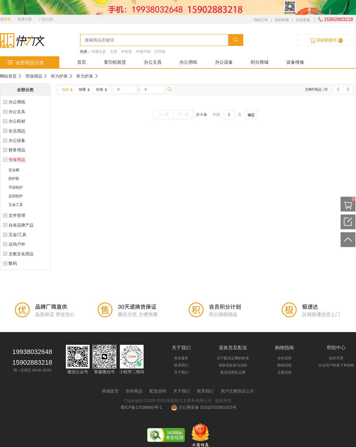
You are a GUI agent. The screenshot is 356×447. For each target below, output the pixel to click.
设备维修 (295, 62)
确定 (251, 115)
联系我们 (181, 365)
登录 (7, 19)
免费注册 (25, 19)
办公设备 (224, 62)
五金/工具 (17, 234)
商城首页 (110, 391)
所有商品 (134, 391)
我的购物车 (326, 40)
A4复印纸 (143, 51)
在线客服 (303, 20)
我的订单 (261, 20)
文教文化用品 (21, 253)
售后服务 (181, 358)
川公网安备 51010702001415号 (204, 407)
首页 (81, 62)
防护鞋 (14, 179)
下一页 (183, 115)
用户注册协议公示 (237, 391)
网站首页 (8, 76)
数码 (13, 263)
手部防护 (16, 187)
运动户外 (17, 244)
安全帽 (14, 170)
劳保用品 (34, 76)
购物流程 (284, 365)
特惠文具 (99, 51)
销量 (84, 89)
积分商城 (259, 62)
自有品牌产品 (21, 225)
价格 (101, 89)
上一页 (163, 115)
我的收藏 (282, 20)
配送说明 (158, 391)
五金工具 (16, 205)
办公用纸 (188, 62)
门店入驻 (46, 19)
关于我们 (181, 372)
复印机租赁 (115, 62)
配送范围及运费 (232, 372)
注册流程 (284, 372)
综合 (67, 89)
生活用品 (17, 131)
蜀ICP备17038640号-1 (142, 407)
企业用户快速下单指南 (336, 365)
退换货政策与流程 (233, 365)
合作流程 (284, 358)
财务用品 (17, 150)
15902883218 (335, 19)
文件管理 (17, 215)
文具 (113, 51)
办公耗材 (17, 121)
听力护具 (59, 76)
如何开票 (336, 358)
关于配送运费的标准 (233, 358)
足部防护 (16, 196)
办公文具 (153, 62)
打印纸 (160, 51)
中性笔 (126, 51)
